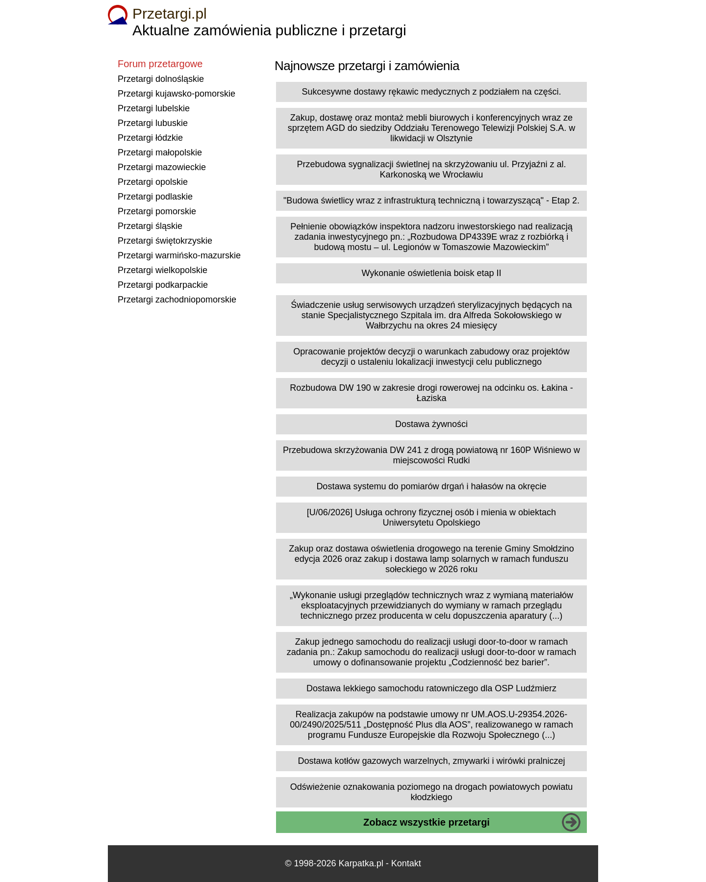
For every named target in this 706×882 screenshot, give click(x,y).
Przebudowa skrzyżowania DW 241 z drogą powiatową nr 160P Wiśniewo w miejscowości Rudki (431, 455)
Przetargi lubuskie (153, 123)
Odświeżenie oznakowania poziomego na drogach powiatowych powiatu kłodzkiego (431, 792)
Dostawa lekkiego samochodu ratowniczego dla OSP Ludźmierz (431, 688)
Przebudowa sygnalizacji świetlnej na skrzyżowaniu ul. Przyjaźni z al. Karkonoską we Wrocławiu (431, 169)
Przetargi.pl (169, 13)
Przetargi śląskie (150, 226)
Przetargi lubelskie (154, 108)
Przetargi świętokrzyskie (165, 241)
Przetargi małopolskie (160, 152)
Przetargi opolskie (153, 182)
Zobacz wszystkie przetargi (426, 822)
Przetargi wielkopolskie (162, 270)
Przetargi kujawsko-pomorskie (176, 94)
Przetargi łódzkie (150, 138)
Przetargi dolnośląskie (161, 79)
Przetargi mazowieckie (162, 167)
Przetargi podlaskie (155, 197)
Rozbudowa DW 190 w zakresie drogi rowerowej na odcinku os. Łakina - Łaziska (431, 393)
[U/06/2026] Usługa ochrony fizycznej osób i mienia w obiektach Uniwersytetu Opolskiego (431, 517)
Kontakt (406, 863)
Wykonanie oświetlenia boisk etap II (432, 273)
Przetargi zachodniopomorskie (177, 299)
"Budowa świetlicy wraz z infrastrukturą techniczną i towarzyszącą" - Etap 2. (431, 200)
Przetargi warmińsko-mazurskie (179, 255)
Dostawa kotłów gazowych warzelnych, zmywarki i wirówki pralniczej (431, 761)
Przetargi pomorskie (157, 211)
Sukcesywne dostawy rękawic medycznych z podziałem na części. (431, 92)
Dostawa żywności (431, 424)
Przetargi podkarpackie (163, 285)
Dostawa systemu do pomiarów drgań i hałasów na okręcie (431, 486)
